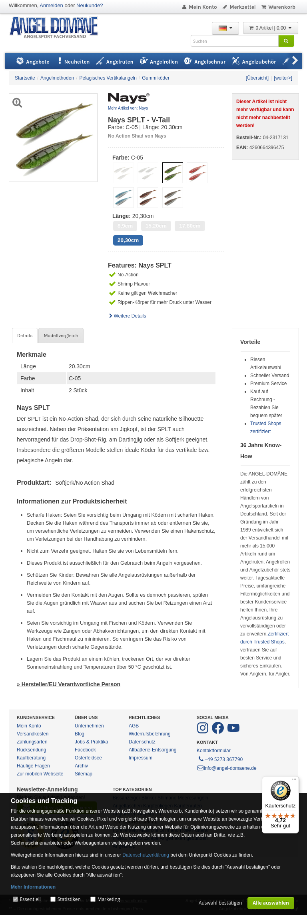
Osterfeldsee (88, 758)
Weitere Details (127, 316)
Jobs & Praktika (91, 742)
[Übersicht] (257, 78)
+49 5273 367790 (220, 759)
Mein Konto (199, 7)
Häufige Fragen (33, 766)
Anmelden (51, 5)
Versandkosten (32, 734)
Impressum (140, 758)
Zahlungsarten (32, 742)
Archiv (81, 766)
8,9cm (125, 226)
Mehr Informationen (33, 887)
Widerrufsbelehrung (150, 734)
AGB (134, 726)
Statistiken (69, 899)
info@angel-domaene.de (227, 768)
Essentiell (30, 899)
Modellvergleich (61, 335)
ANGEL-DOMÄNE (58, 28)
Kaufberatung (31, 758)
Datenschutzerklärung (145, 855)
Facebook (85, 750)
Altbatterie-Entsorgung (152, 750)
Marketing (109, 899)
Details (24, 335)
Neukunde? (89, 5)
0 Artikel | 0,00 (270, 28)
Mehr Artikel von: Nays (128, 108)
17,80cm (189, 226)
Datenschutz (142, 742)
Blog (79, 734)
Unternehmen (89, 726)
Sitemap (83, 774)
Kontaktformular (214, 750)
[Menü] (294, 781)
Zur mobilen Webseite (40, 774)
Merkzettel (239, 7)
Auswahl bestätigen (220, 902)
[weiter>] (283, 78)
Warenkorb (278, 7)
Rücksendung (31, 750)
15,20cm (156, 226)
